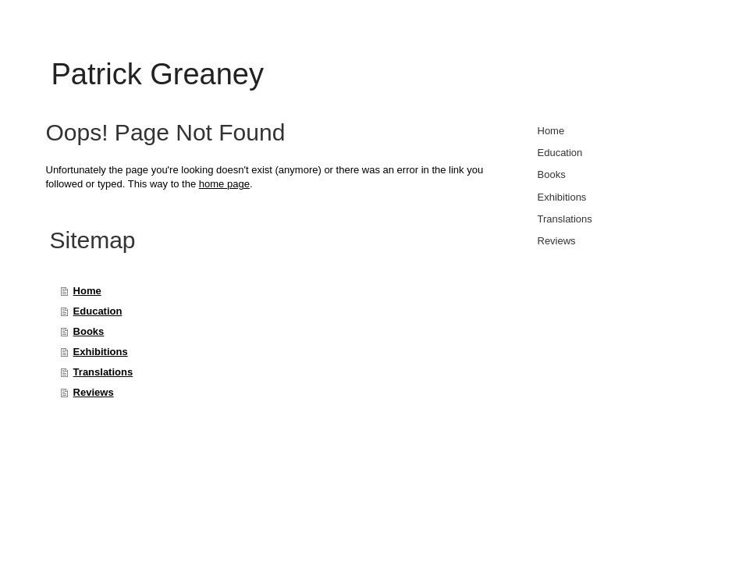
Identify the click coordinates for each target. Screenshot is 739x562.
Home (87, 291)
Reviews (93, 392)
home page (224, 184)
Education (98, 311)
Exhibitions (100, 351)
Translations (103, 372)
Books (89, 331)
